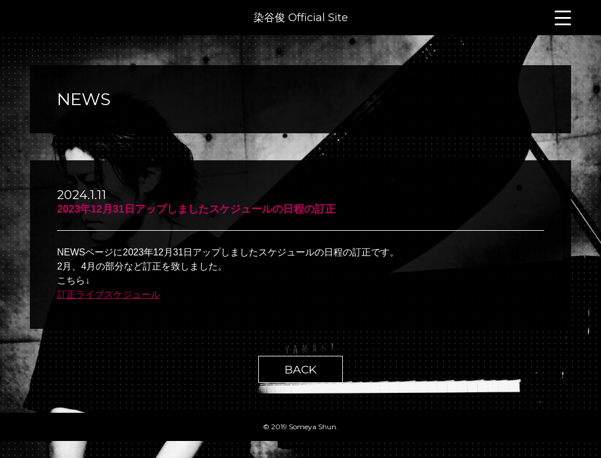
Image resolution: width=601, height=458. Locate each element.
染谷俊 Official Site (301, 17)
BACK (300, 369)
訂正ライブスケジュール (108, 294)
